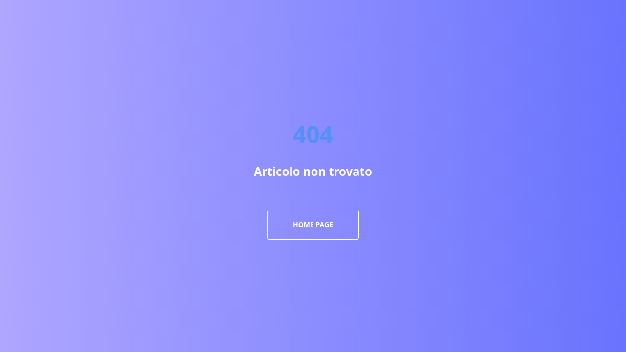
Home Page (313, 224)
